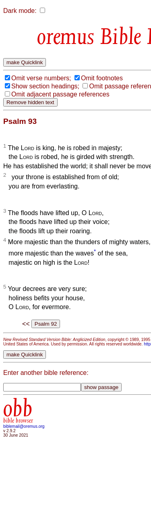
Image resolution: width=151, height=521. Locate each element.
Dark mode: (20, 10)
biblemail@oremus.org (24, 426)
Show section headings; (45, 86)
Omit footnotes (102, 78)
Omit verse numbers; (41, 78)
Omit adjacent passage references (60, 94)
